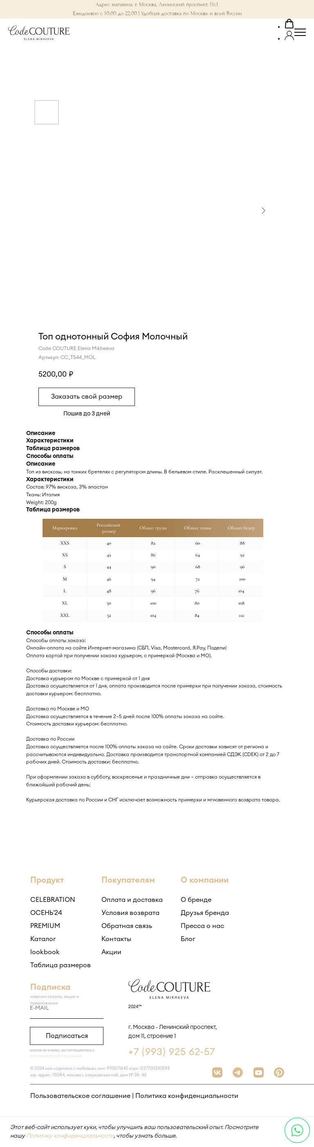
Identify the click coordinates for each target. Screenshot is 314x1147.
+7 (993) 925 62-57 (171, 1052)
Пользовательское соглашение (80, 1096)
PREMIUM (45, 926)
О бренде (196, 900)
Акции (111, 952)
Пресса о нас (202, 926)
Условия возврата (130, 913)
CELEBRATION (52, 900)
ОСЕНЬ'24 (46, 913)
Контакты (116, 939)
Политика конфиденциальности (186, 1096)
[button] (289, 25)
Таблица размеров (60, 965)
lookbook (45, 952)
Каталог (43, 939)
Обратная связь (126, 926)
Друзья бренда (205, 913)
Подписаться (67, 1036)
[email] (66, 1008)
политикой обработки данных (55, 1056)
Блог (188, 939)
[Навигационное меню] (300, 33)
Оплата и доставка (132, 900)
